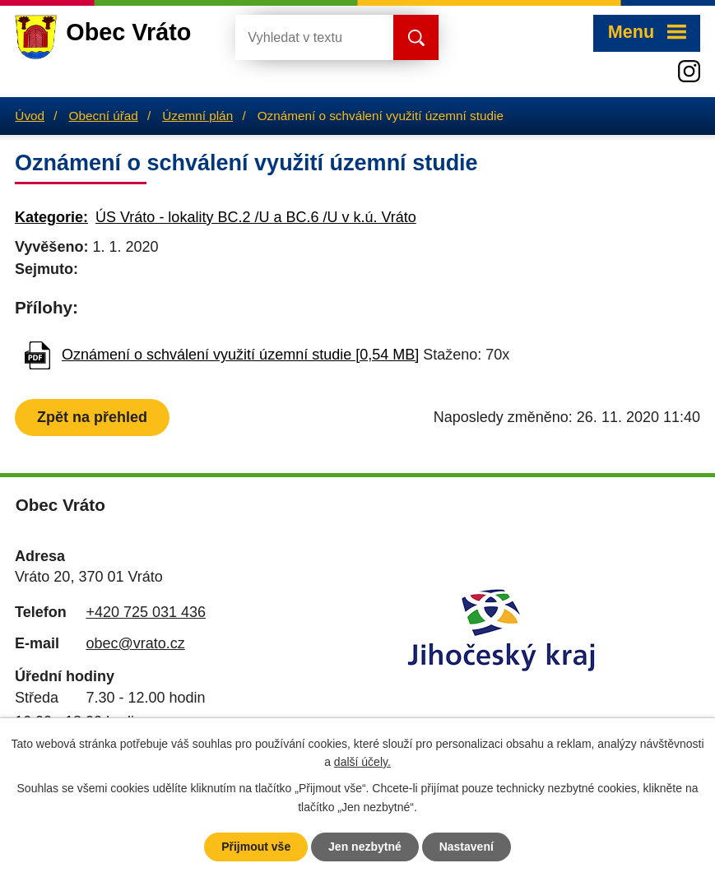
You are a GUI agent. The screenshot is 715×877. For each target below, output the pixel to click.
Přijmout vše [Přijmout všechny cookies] (255, 846)
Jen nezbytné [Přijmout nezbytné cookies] (365, 846)
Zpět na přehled (92, 417)
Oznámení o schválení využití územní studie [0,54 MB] (240, 354)
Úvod (29, 116)
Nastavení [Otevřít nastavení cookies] (466, 846)
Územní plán (197, 116)
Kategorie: (51, 217)
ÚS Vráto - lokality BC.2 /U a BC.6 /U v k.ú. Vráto (255, 217)
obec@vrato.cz (135, 643)
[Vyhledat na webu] (301, 37)
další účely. (362, 762)
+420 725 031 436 (146, 612)
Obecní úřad (103, 116)
